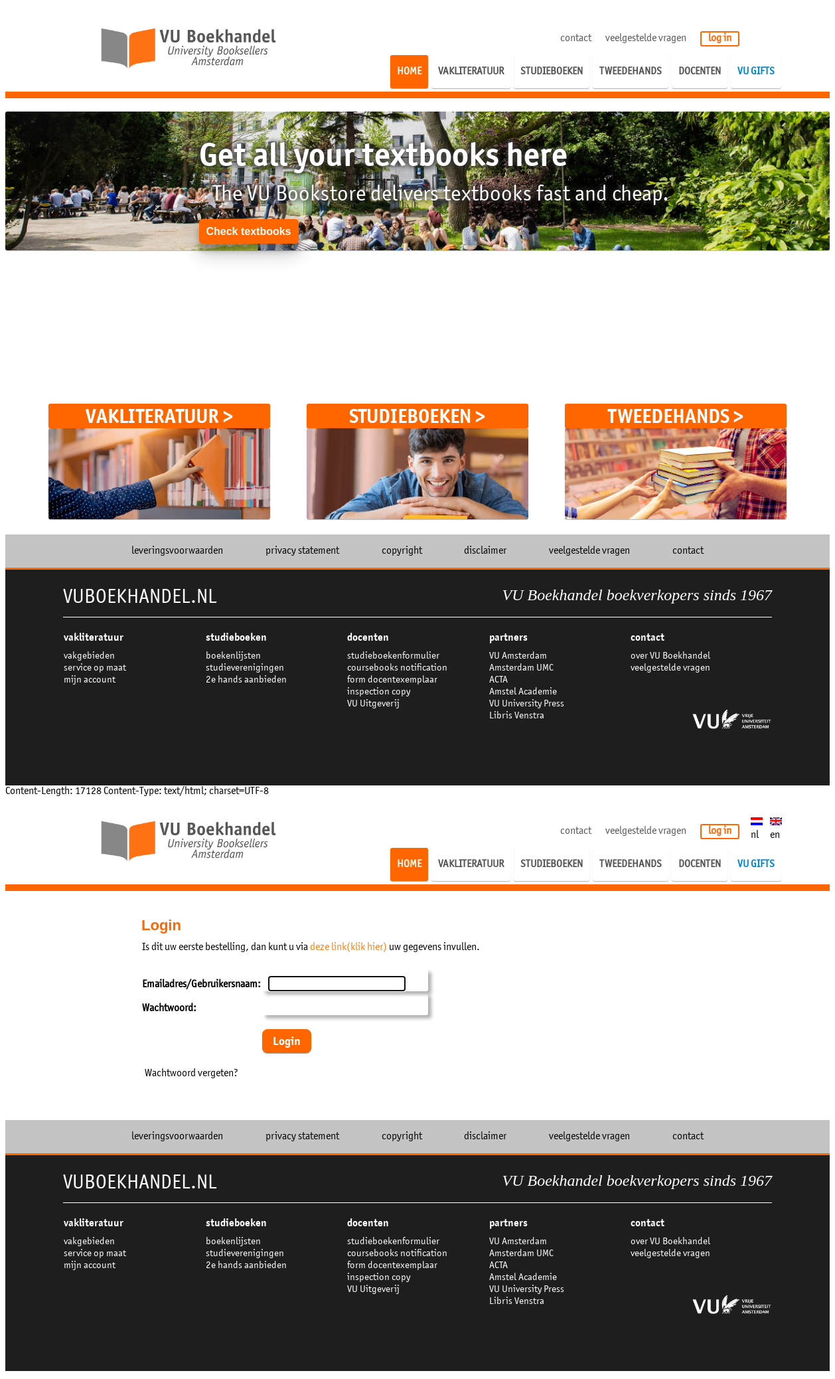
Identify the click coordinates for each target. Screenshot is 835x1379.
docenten (368, 637)
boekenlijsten (233, 656)
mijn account (89, 680)
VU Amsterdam (518, 656)
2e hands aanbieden (246, 680)
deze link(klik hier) (348, 947)
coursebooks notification (397, 668)
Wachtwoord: (169, 1008)
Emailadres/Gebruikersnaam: (201, 984)
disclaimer (485, 551)
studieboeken (236, 637)
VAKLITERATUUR (93, 637)
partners (508, 637)
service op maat (95, 668)
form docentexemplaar (392, 680)
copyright (402, 551)
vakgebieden (89, 656)
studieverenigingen (245, 668)
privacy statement (302, 551)
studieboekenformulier (393, 656)
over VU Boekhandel (670, 656)
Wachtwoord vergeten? (191, 1073)
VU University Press (526, 704)
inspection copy (378, 692)
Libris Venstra (516, 716)
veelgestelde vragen (645, 38)
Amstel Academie (523, 692)
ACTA (498, 680)
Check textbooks (248, 231)
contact (575, 38)
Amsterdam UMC (521, 668)
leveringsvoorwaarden (177, 551)
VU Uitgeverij (373, 704)
